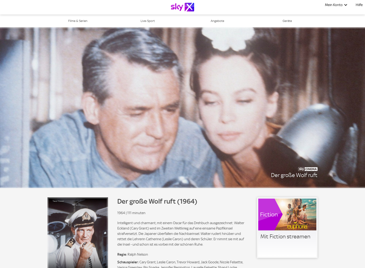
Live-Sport (148, 21)
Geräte (287, 21)
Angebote (217, 21)
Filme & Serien (78, 21)
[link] (287, 227)
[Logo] (182, 7)
